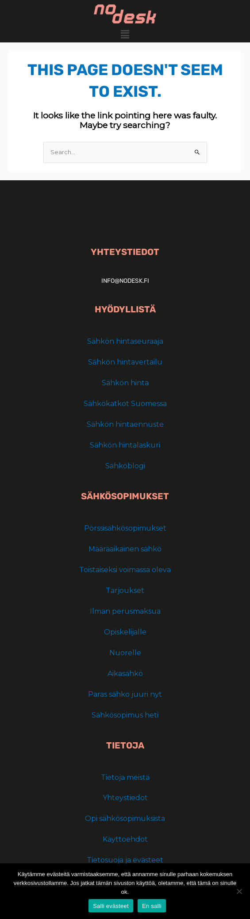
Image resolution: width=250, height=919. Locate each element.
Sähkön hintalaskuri (125, 445)
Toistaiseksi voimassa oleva (125, 570)
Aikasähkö (125, 673)
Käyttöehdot (125, 839)
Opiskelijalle (125, 632)
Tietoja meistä (125, 777)
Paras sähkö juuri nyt (125, 694)
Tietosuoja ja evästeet (125, 860)
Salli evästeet (111, 906)
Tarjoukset (125, 590)
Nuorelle (125, 653)
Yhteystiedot (125, 798)
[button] (124, 34)
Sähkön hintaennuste (125, 424)
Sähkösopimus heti (125, 715)
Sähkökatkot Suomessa (125, 403)
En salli (152, 906)
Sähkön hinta (125, 383)
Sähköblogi (125, 466)
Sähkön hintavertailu (125, 362)
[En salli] (239, 891)
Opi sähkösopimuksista (125, 818)
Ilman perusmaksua (125, 611)
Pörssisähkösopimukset (125, 528)
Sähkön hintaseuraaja (125, 341)
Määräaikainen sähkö (125, 549)
